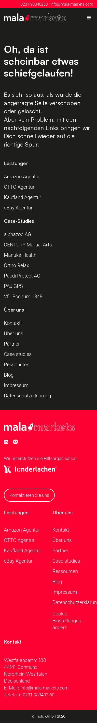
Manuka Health (20, 255)
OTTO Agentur (19, 187)
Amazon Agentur (22, 176)
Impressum (16, 385)
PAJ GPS (13, 286)
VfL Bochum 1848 (24, 296)
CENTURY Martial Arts (28, 244)
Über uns (13, 333)
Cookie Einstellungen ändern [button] (67, 620)
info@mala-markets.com (72, 4)
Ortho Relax (16, 265)
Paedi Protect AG (23, 275)
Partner (12, 343)
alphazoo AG (17, 234)
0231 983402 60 (39, 694)
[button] (88, 17)
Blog (9, 374)
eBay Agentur (18, 207)
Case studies (18, 354)
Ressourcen (16, 364)
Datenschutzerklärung (27, 395)
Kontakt (12, 323)
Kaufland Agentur (22, 197)
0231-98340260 (34, 4)
